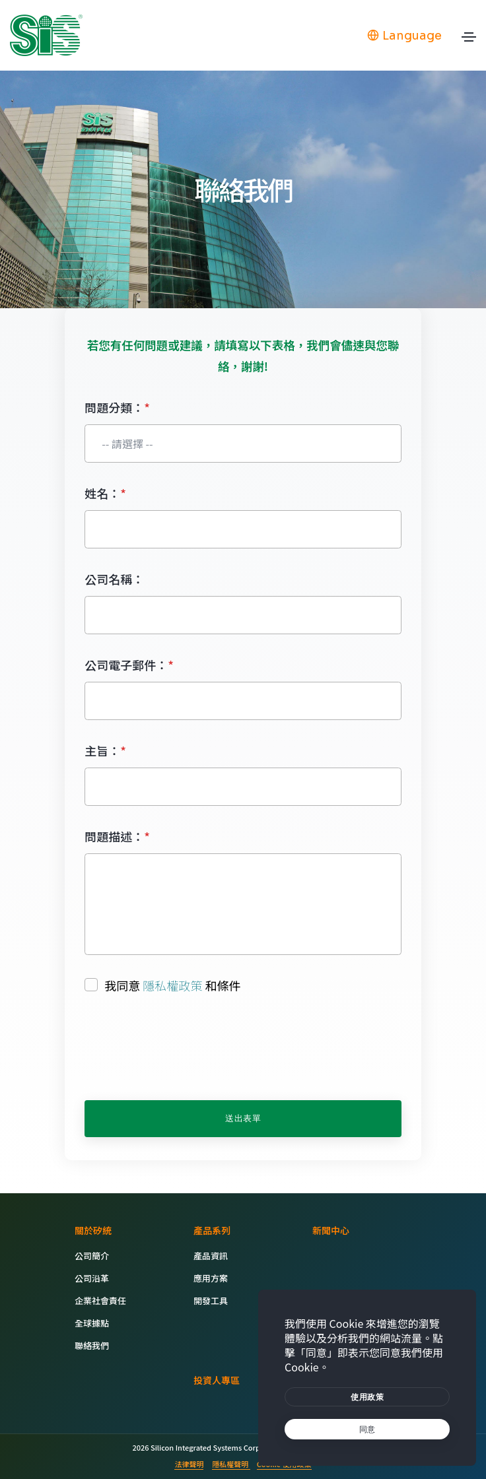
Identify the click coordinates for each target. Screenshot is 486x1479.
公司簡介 (92, 1255)
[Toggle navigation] (469, 40)
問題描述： (117, 836)
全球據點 (92, 1323)
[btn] (367, 1396)
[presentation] (185, 1048)
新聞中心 (330, 1230)
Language (404, 35)
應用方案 (210, 1278)
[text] (367, 1429)
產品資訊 (210, 1255)
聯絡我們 (92, 1345)
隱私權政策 (172, 985)
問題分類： (117, 407)
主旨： (105, 750)
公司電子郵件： (129, 664)
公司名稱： (114, 578)
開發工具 (210, 1300)
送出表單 (243, 1118)
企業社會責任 (100, 1300)
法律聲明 (188, 1464)
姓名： (105, 493)
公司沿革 (92, 1278)
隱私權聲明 (231, 1464)
